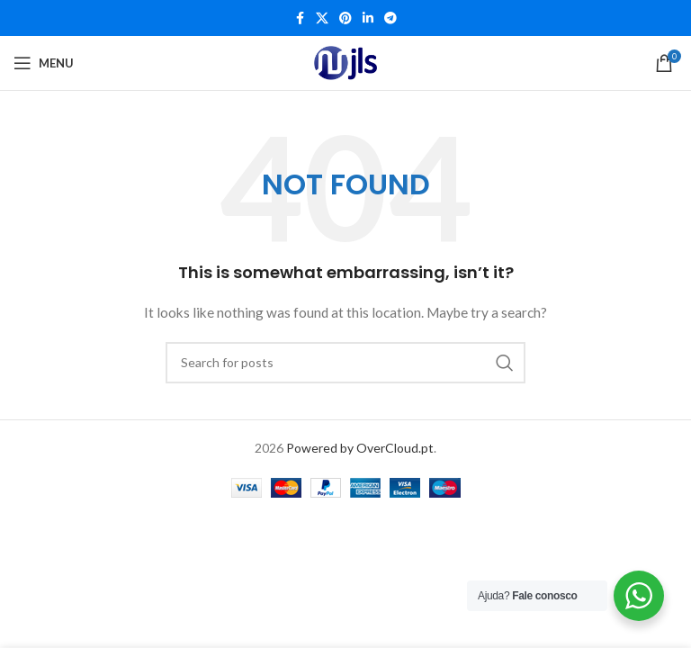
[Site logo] (345, 63)
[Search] (345, 362)
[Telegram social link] (390, 18)
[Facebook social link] (299, 18)
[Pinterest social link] (345, 18)
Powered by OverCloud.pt (360, 447)
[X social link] (322, 18)
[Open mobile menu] (43, 63)
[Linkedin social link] (368, 18)
